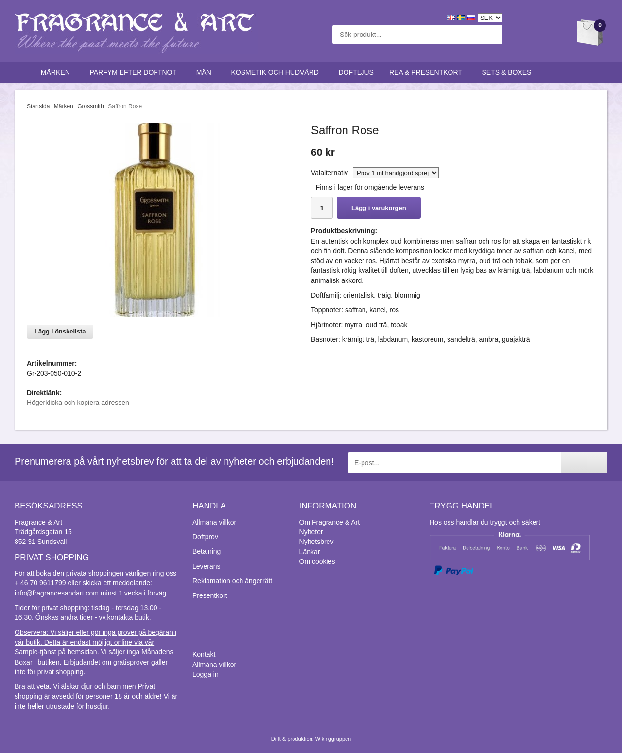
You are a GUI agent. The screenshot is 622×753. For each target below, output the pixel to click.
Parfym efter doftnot (134, 72)
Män (206, 72)
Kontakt (203, 654)
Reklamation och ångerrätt (232, 581)
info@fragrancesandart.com (57, 593)
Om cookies (317, 561)
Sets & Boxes (509, 72)
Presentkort (209, 595)
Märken (57, 72)
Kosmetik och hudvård (277, 72)
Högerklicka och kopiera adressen (78, 402)
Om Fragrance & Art (329, 522)
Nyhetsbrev (316, 541)
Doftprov (205, 537)
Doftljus (356, 72)
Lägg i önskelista (60, 331)
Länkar (309, 552)
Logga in (205, 674)
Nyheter (311, 532)
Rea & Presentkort (427, 72)
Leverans (206, 566)
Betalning (206, 551)
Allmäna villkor (214, 522)
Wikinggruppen (333, 739)
